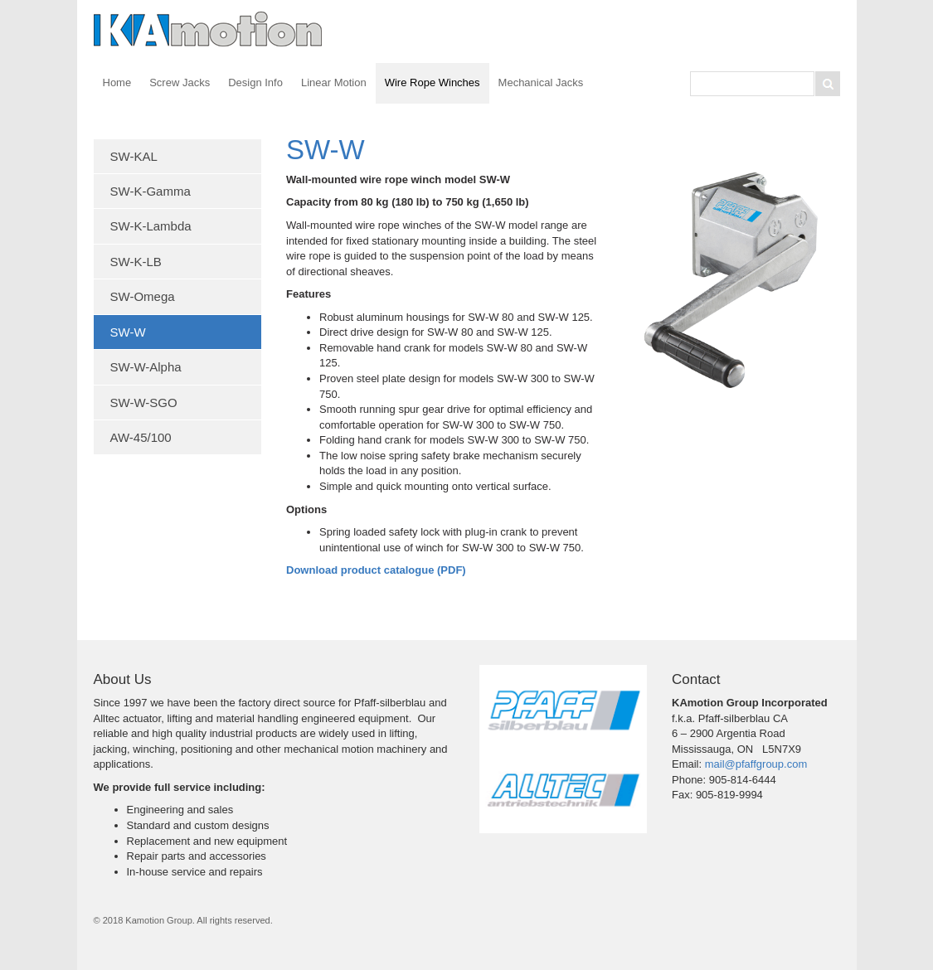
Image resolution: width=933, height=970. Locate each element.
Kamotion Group (210, 29)
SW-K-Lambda (151, 226)
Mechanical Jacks (541, 82)
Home (117, 82)
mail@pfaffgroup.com (756, 764)
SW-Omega (142, 296)
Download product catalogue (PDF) (376, 570)
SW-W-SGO (143, 402)
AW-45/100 (141, 437)
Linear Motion (334, 82)
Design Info (255, 82)
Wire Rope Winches (432, 82)
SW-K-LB (136, 262)
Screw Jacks (179, 82)
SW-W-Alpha (146, 367)
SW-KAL (134, 156)
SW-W (128, 332)
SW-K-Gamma (150, 191)
